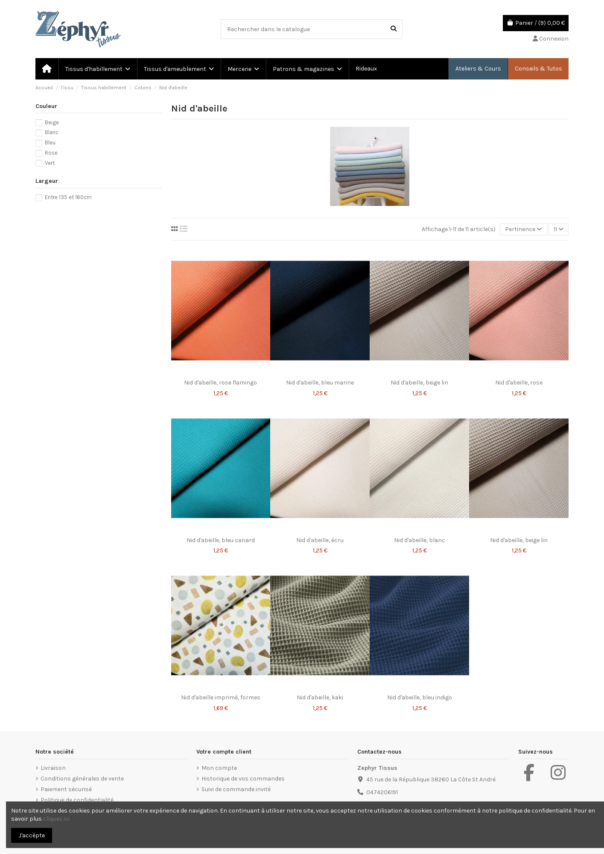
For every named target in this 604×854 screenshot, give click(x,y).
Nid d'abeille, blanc (419, 540)
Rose (51, 153)
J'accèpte (32, 835)
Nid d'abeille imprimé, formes (220, 697)
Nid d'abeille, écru (320, 540)
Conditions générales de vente (82, 778)
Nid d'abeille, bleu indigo (419, 697)
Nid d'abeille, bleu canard (221, 540)
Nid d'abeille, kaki (320, 697)
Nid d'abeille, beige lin (419, 382)
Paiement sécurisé (66, 789)
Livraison (53, 768)
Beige (52, 122)
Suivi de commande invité (236, 789)
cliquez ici (56, 818)
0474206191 (382, 792)
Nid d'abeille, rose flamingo (220, 382)
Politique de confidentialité (77, 800)
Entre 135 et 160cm (68, 197)
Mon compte (219, 768)
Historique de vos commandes (243, 778)
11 (558, 229)
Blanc (51, 132)
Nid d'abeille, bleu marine (320, 382)
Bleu (50, 142)
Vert (50, 163)
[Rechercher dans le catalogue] (394, 28)
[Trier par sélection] (523, 229)
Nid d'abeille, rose (519, 382)
